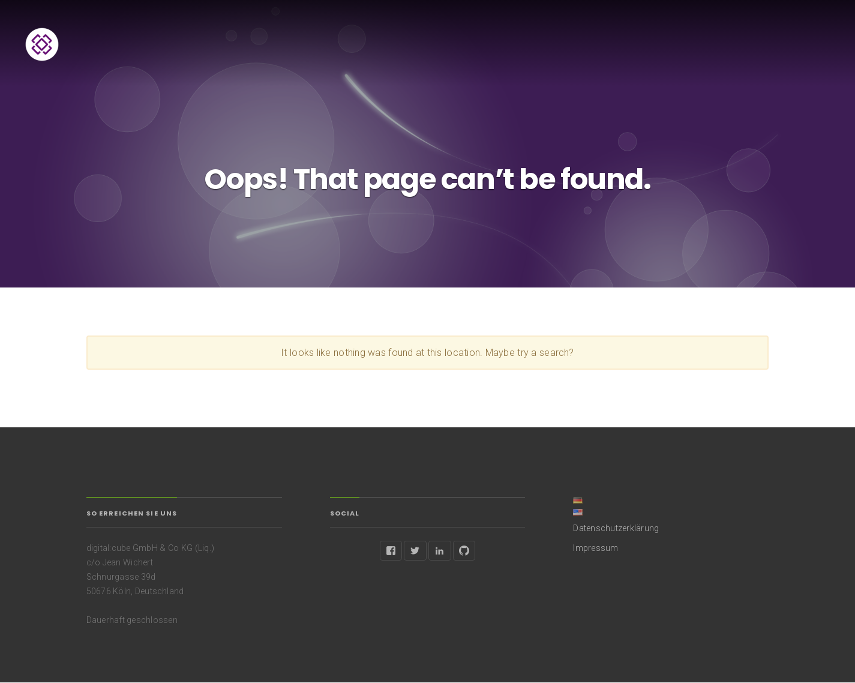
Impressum (595, 548)
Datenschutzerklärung (616, 528)
